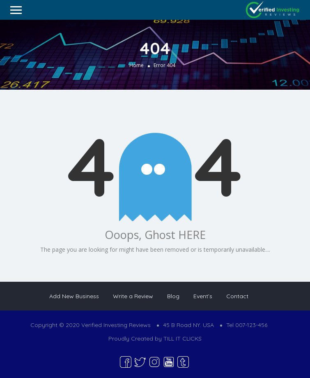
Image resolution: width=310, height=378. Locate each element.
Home (136, 64)
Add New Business (74, 296)
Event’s (202, 296)
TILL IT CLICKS (182, 338)
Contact (237, 296)
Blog (173, 296)
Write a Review (133, 296)
